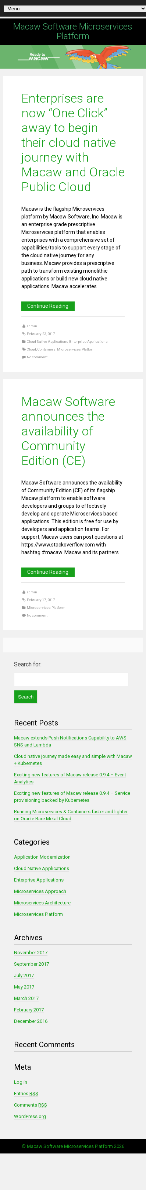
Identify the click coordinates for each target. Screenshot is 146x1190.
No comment (37, 357)
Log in (20, 1082)
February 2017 (29, 1010)
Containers (47, 349)
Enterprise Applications (88, 341)
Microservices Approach (40, 891)
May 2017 (24, 987)
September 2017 (31, 964)
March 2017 (26, 998)
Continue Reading (47, 306)
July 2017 (24, 975)
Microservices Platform (76, 349)
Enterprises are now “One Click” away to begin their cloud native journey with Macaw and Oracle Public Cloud (73, 142)
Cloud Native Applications (47, 341)
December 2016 (30, 1021)
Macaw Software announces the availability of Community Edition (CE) (68, 431)
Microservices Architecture (42, 903)
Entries (26, 1093)
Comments (30, 1105)
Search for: (28, 664)
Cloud (31, 349)
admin (32, 326)
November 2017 (30, 952)
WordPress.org (30, 1116)
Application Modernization (42, 857)
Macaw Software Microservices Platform (72, 31)
